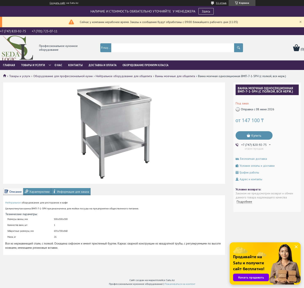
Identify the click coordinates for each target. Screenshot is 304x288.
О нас (58, 65)
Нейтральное (13, 202)
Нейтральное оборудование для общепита (124, 76)
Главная (9, 65)
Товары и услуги (33, 65)
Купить (256, 135)
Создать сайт (57, 2)
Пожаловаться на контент (180, 283)
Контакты (75, 65)
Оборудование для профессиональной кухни (63, 76)
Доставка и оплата (103, 65)
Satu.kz (170, 280)
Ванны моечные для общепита (175, 76)
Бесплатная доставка (253, 159)
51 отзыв (221, 2)
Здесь (206, 11)
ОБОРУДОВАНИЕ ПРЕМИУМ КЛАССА (145, 65)
